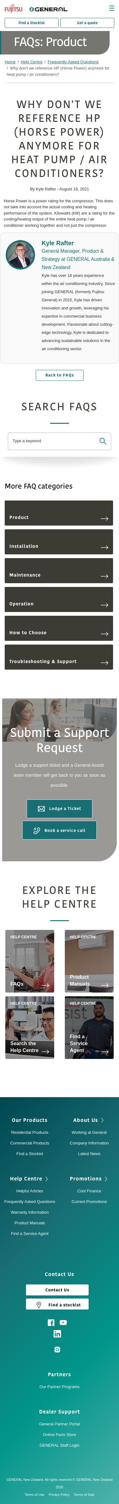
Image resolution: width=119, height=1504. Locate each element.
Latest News (89, 1153)
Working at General (89, 1132)
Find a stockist (57, 1305)
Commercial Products (29, 1143)
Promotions (86, 1178)
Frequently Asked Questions (73, 62)
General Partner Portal (59, 1424)
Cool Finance (89, 1191)
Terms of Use (36, 1494)
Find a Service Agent (30, 1233)
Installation (58, 546)
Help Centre (31, 62)
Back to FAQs (59, 375)
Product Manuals (29, 1223)
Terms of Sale (84, 1494)
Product (58, 517)
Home (10, 62)
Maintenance (58, 575)
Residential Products (29, 1132)
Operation (58, 604)
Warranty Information (30, 1212)
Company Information (89, 1143)
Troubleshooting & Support (58, 661)
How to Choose (58, 633)
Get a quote (87, 22)
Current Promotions (89, 1201)
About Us (85, 1120)
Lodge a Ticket (59, 809)
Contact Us (57, 1290)
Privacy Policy (61, 1494)
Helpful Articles (29, 1191)
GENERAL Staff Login (59, 1445)
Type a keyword (27, 441)
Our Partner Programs (59, 1386)
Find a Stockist (31, 22)
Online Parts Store (59, 1434)
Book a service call (59, 830)
